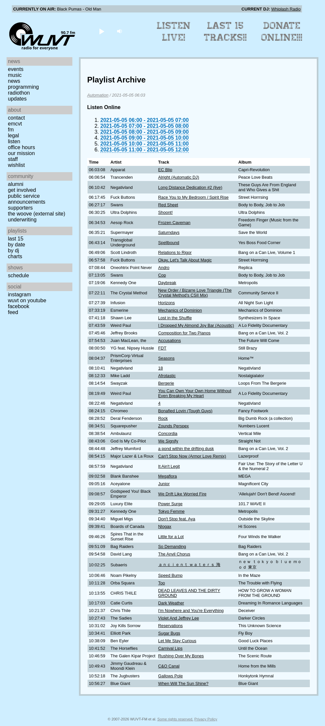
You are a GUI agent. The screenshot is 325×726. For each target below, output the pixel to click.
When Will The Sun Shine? (183, 683)
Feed (13, 312)
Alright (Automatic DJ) (178, 177)
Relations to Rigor (175, 252)
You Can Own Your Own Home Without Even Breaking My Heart (194, 393)
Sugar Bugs (169, 633)
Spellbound (168, 242)
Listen (14, 141)
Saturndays (169, 232)
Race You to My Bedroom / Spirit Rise (193, 197)
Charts (15, 256)
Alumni (15, 184)
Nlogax (164, 526)
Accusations (169, 340)
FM (11, 129)
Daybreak (167, 282)
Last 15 (15, 238)
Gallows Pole (170, 675)
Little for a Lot (171, 536)
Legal (13, 135)
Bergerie (166, 383)
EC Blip (165, 169)
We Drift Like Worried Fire (182, 493)
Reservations (170, 625)
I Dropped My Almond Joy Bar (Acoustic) (196, 325)
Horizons (166, 302)
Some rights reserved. (175, 719)
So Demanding (172, 546)
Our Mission (21, 153)
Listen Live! (174, 31)
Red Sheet (168, 204)
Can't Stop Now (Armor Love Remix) (192, 456)
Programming (23, 87)
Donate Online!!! (282, 31)
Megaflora (167, 476)
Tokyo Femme (171, 511)
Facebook (18, 306)
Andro (163, 267)
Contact (16, 118)
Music (15, 75)
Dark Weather (171, 603)
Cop (162, 275)
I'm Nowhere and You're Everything (191, 610)
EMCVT (15, 123)
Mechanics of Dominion (180, 310)
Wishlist (16, 165)
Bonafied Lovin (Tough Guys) (185, 410)
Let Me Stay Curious (177, 640)
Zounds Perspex (173, 425)
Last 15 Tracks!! (225, 31)
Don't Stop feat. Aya (176, 518)
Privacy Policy (205, 719)
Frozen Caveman (174, 222)
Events (15, 69)
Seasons (166, 358)
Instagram (19, 294)
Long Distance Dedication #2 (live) (190, 187)
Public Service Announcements (26, 199)
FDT (162, 348)
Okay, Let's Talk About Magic (185, 260)
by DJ (13, 250)
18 (160, 368)
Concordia (167, 433)
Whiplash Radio (286, 9)
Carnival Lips (170, 648)
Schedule (18, 275)
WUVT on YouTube (27, 300)
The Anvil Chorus (174, 554)
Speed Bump (170, 575)
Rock (163, 418)
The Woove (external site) (36, 213)
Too (161, 582)
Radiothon (19, 93)
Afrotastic (167, 375)
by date (16, 244)
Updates (17, 99)
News (14, 81)
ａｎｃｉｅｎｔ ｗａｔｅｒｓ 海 (189, 564)
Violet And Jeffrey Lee (178, 618)
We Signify (168, 441)
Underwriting (22, 219)
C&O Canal (169, 666)
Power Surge (170, 503)
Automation (98, 95)
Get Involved (22, 190)
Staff (13, 159)
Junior (164, 483)
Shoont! (165, 212)
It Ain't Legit (169, 466)
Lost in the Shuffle (175, 317)
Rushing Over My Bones (181, 655)
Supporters (20, 208)
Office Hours (21, 147)
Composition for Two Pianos (184, 332)
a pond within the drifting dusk (186, 448)
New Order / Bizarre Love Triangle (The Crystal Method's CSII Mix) (195, 293)
